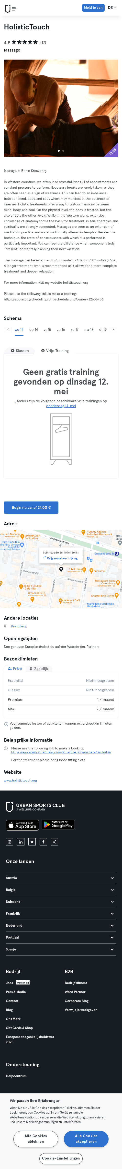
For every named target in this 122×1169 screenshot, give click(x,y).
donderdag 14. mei (61, 406)
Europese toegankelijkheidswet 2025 (30, 1039)
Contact (12, 1001)
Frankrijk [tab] (60, 914)
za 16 (61, 330)
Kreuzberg (19, 626)
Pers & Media (16, 992)
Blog (9, 1010)
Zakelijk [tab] (38, 669)
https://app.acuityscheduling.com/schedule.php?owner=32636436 (61, 752)
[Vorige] (8, 329)
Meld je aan (93, 7)
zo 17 (74, 330)
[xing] (54, 841)
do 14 (33, 330)
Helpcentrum (16, 1076)
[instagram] (9, 841)
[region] (61, 1131)
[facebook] (43, 841)
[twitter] (32, 841)
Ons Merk (13, 1019)
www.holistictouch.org (20, 780)
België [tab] (60, 890)
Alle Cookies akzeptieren (86, 1138)
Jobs (9, 983)
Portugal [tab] (60, 937)
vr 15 (47, 330)
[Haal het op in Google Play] (58, 826)
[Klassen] (20, 350)
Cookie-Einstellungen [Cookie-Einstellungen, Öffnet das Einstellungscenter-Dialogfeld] (61, 1158)
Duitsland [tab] (60, 902)
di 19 (103, 330)
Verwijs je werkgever (81, 1010)
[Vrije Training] (55, 350)
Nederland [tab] (60, 926)
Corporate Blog (77, 1001)
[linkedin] (20, 841)
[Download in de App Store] (22, 826)
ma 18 (88, 330)
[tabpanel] (61, 695)
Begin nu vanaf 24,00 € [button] (31, 508)
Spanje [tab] (60, 949)
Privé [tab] (15, 669)
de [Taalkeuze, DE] (112, 7)
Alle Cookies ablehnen (36, 1138)
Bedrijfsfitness (76, 983)
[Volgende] (113, 329)
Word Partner (75, 992)
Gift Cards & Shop (19, 1028)
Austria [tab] (60, 878)
